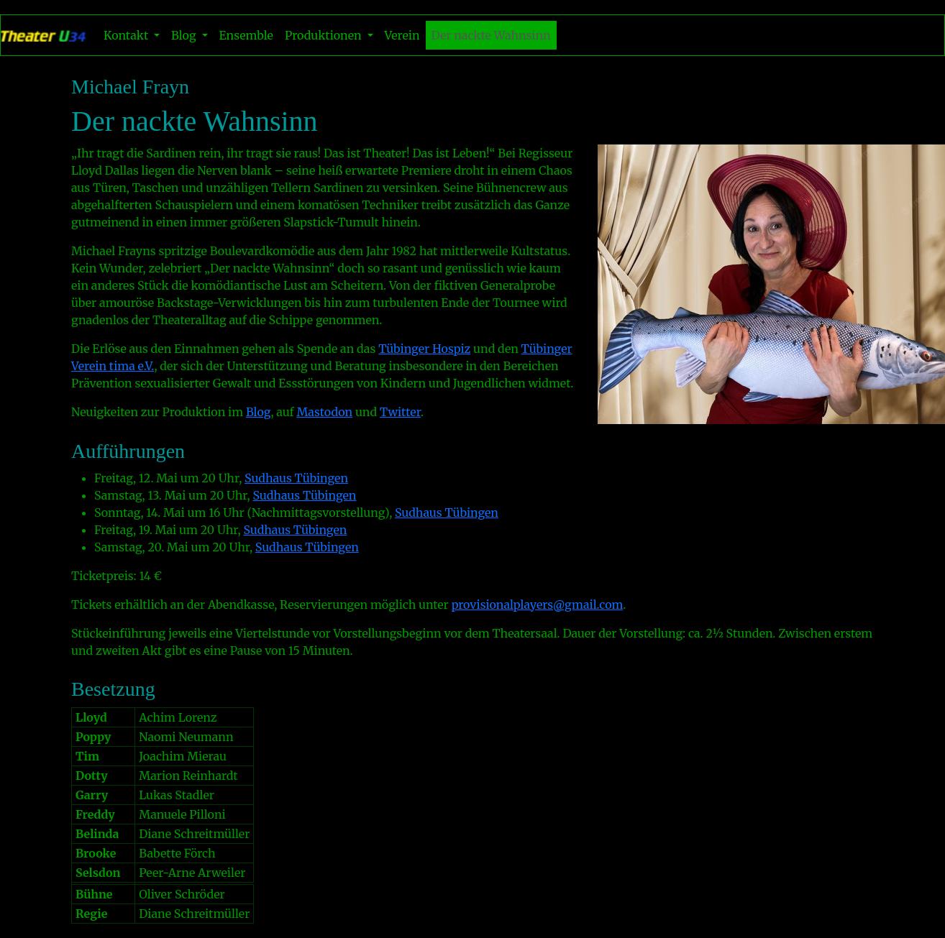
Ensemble (246, 35)
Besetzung (113, 689)
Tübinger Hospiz (424, 348)
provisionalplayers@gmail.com (538, 604)
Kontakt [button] (127, 35)
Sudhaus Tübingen (296, 478)
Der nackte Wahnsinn (491, 35)
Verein (402, 35)
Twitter (400, 412)
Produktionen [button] (325, 35)
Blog (258, 412)
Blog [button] (184, 35)
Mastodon (324, 412)
